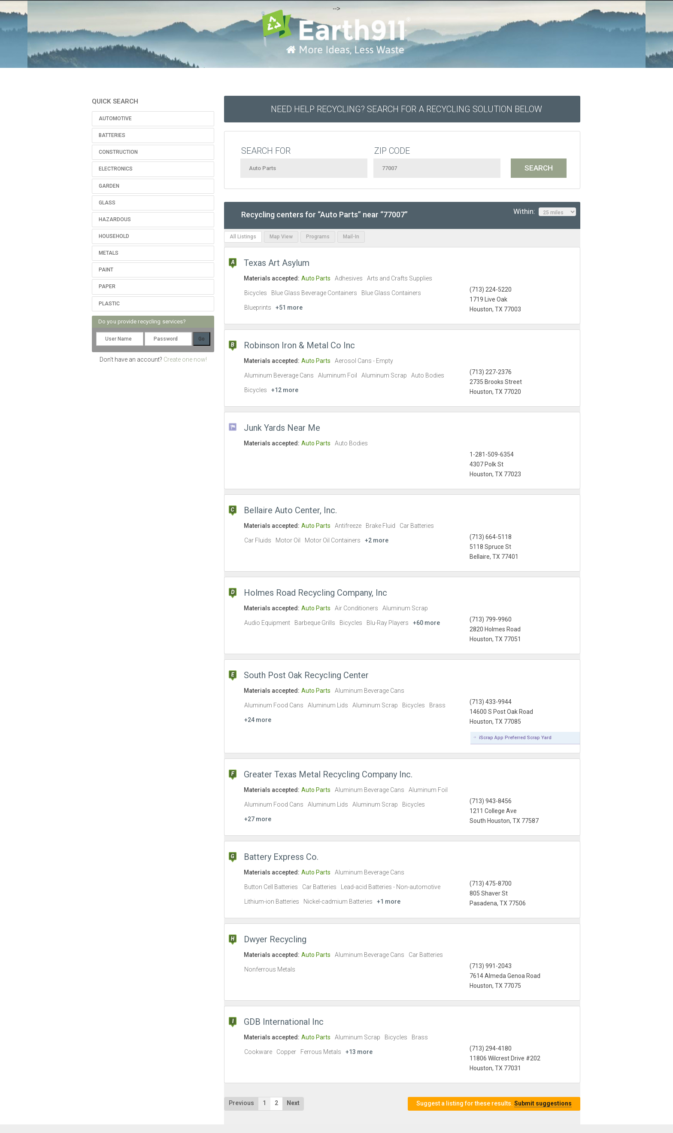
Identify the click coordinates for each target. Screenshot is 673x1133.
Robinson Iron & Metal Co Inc (299, 345)
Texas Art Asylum (276, 263)
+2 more (376, 540)
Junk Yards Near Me (282, 428)
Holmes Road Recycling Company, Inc (315, 593)
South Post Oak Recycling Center (306, 675)
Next (293, 1102)
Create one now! (185, 359)
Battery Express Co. (281, 857)
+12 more (284, 390)
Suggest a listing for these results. (494, 1103)
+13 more (359, 1051)
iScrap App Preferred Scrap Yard (515, 737)
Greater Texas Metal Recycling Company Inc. (328, 774)
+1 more (388, 901)
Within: (544, 211)
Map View (281, 237)
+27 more (257, 819)
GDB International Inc (284, 1022)
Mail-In (351, 237)
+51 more (289, 307)
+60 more (426, 622)
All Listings (243, 237)
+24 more (257, 719)
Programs (318, 237)
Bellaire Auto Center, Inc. (290, 510)
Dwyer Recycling (275, 939)
